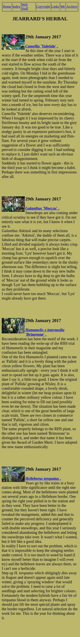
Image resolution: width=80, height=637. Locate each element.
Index (16, 6)
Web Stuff (25, 6)
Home (7, 6)
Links (55, 6)
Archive (71, 6)
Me (62, 6)
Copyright (43, 6)
